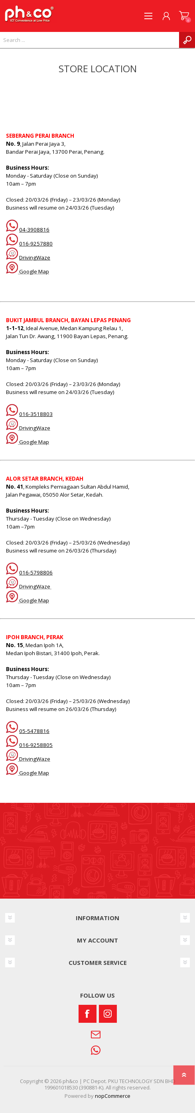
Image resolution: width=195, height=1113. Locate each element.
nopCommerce (112, 1095)
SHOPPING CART (184, 16)
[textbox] (89, 40)
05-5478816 (34, 731)
